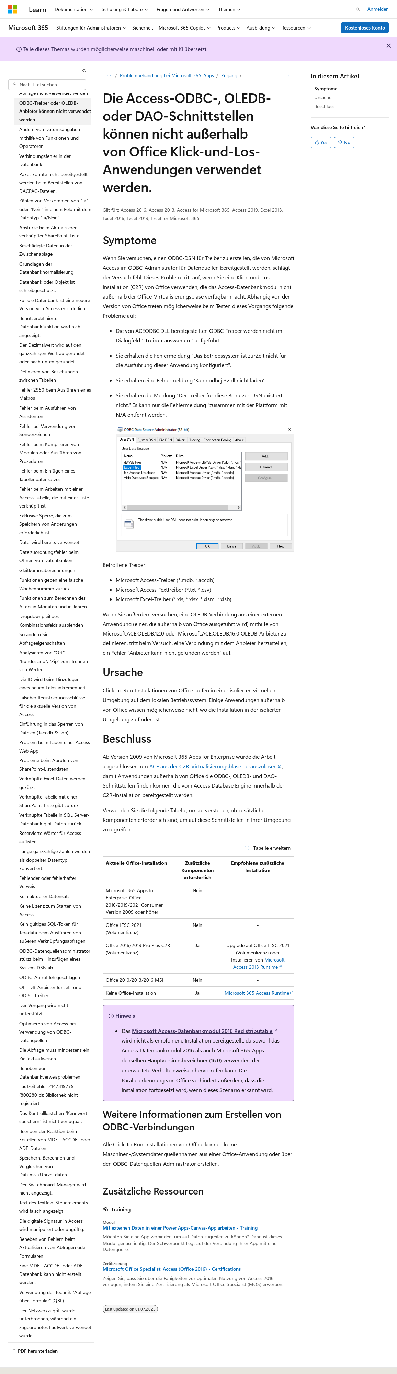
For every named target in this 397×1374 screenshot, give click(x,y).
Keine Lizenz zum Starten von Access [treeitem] (50, 910)
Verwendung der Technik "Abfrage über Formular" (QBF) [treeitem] (55, 1296)
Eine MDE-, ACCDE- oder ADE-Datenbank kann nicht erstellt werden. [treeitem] (51, 1273)
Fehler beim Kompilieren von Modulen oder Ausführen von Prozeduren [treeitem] (50, 452)
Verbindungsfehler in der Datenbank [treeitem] (45, 160)
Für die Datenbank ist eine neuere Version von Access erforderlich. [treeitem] (54, 304)
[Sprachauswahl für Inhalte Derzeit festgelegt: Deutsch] (23, 1362)
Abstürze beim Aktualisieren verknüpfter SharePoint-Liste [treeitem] (49, 231)
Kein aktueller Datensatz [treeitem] (44, 896)
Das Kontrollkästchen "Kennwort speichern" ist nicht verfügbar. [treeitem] (53, 1117)
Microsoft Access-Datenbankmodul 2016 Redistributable (202, 1030)
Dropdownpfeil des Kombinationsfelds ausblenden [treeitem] (51, 620)
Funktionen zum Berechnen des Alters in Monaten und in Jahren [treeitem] (53, 602)
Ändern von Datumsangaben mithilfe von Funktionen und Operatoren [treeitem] (49, 137)
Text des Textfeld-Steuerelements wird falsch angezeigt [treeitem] (53, 1206)
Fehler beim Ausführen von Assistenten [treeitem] (47, 412)
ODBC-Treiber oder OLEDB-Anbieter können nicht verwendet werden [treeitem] (55, 111)
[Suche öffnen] (358, 9)
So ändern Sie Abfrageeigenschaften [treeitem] (42, 638)
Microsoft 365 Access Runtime (257, 993)
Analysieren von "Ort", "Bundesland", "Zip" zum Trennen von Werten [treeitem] (53, 661)
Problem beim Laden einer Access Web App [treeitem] (54, 746)
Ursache (322, 97)
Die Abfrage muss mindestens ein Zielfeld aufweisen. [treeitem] (54, 1054)
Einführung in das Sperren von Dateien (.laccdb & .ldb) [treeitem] (51, 728)
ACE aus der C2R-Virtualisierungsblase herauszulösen (213, 766)
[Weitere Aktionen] (288, 75)
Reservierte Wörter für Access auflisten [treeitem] (50, 837)
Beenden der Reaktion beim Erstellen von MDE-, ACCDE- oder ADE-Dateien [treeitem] (54, 1139)
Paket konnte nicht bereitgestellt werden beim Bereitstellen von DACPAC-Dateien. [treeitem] (53, 182)
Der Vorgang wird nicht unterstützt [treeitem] (43, 1009)
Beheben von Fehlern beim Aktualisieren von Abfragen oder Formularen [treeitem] (53, 1247)
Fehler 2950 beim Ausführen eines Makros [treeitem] (55, 393)
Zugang (229, 75)
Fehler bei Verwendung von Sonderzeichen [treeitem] (48, 430)
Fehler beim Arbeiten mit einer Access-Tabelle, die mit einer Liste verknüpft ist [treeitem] (54, 497)
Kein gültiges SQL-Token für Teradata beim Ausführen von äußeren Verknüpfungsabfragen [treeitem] (52, 932)
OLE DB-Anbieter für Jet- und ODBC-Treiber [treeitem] (50, 991)
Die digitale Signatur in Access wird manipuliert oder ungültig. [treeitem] (51, 1225)
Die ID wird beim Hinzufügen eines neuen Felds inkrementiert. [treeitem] (53, 683)
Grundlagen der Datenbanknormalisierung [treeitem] (46, 268)
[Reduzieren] (84, 70)
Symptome (325, 88)
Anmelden (378, 8)
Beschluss (324, 106)
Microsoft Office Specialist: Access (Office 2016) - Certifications (172, 1269)
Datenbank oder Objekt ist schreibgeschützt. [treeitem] (47, 286)
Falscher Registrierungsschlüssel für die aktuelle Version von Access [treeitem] (52, 706)
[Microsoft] (12, 9)
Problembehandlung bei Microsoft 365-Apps (167, 75)
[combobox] (47, 84)
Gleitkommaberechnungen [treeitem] (47, 570)
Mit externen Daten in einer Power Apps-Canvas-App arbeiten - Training (180, 1228)
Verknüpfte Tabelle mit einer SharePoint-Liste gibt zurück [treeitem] (49, 800)
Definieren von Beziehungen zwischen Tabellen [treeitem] (48, 375)
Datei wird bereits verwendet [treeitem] (49, 542)
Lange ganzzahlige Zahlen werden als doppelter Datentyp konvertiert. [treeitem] (54, 859)
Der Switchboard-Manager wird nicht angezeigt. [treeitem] (52, 1188)
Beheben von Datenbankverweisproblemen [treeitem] (49, 1072)
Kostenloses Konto (365, 27)
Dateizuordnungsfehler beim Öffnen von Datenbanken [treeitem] (49, 556)
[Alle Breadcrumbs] (109, 75)
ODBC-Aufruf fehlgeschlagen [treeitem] (49, 977)
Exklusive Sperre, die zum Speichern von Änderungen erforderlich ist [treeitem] (48, 524)
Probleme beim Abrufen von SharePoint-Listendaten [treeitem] (48, 764)
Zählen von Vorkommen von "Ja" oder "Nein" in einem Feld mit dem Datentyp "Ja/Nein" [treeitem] (55, 209)
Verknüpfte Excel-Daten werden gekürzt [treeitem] (52, 782)
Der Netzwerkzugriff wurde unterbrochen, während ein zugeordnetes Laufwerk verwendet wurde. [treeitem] (55, 1323)
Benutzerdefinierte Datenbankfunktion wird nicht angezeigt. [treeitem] (50, 326)
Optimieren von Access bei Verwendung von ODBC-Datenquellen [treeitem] (47, 1032)
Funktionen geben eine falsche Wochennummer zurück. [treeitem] (51, 584)
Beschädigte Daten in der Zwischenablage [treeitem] (45, 249)
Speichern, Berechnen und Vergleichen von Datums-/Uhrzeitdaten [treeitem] (47, 1166)
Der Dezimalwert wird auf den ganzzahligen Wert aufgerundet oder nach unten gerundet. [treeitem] (52, 353)
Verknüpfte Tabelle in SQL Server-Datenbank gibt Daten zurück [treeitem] (54, 819)
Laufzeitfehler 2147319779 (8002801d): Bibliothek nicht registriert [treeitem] (48, 1094)
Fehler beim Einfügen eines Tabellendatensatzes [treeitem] (47, 474)
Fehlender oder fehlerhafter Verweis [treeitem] (47, 882)
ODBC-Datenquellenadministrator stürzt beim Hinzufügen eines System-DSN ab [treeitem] (54, 959)
